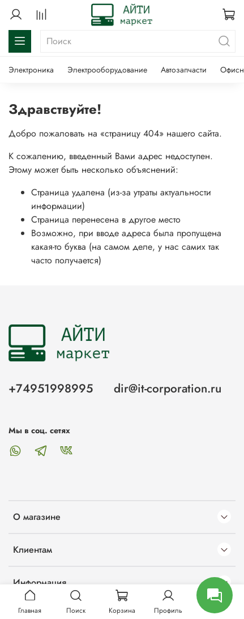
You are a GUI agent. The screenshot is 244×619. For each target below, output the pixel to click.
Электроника (31, 69)
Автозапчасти (184, 69)
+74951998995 (50, 388)
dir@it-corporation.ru (167, 388)
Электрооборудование (107, 69)
